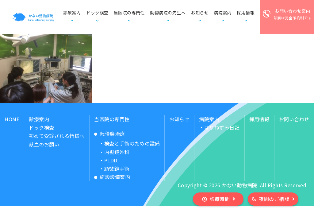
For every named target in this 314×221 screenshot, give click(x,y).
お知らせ (200, 13)
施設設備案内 (115, 176)
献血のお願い (44, 144)
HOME (12, 119)
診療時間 (219, 199)
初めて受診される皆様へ (57, 135)
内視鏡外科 (117, 152)
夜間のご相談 (274, 199)
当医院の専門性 (112, 119)
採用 (246, 13)
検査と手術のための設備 (132, 143)
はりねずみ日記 (222, 127)
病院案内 (209, 119)
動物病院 (168, 13)
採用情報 (259, 119)
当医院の (129, 13)
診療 (72, 13)
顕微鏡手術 (117, 168)
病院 (223, 13)
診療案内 (39, 119)
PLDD (110, 160)
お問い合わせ (294, 119)
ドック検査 (97, 13)
